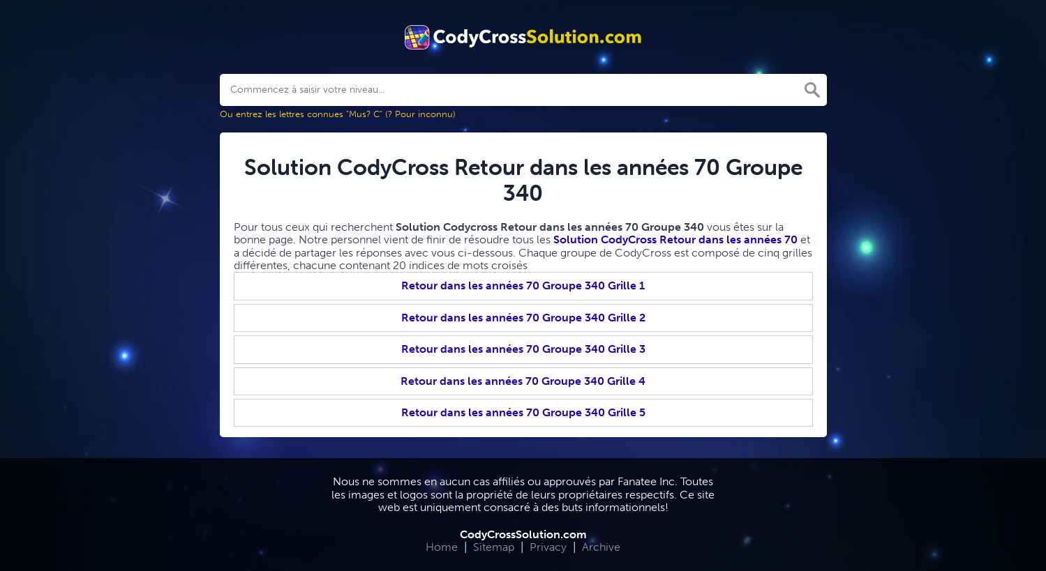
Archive (601, 547)
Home (442, 547)
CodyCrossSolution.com (523, 534)
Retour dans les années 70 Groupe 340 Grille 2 (523, 317)
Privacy (548, 547)
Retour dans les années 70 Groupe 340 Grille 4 (523, 381)
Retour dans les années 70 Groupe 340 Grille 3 (523, 349)
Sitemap (493, 547)
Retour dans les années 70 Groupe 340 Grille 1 (523, 285)
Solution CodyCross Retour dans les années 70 (675, 239)
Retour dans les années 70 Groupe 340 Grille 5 (523, 412)
